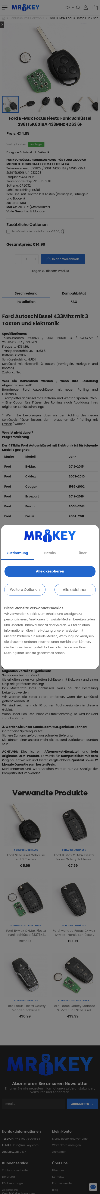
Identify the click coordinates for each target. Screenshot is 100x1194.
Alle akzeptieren (50, 571)
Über (83, 553)
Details (50, 553)
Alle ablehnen (75, 589)
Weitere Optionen (25, 589)
